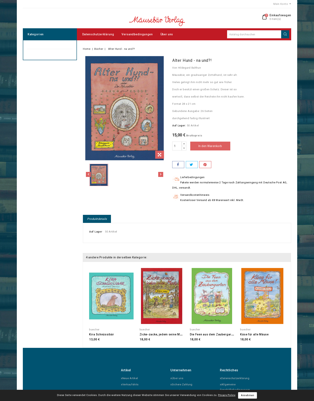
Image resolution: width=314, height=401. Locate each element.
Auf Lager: (179, 125)
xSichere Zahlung (181, 384)
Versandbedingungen (137, 34)
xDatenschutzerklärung (235, 378)
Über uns (166, 34)
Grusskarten (35, 53)
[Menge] (177, 146)
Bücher (31, 44)
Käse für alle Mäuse (254, 334)
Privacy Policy (226, 395)
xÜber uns (176, 378)
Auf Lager (95, 231)
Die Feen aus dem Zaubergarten (213, 334)
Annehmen (247, 395)
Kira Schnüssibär (101, 334)
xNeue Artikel (129, 378)
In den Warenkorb (210, 146)
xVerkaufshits (130, 384)
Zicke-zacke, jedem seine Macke (163, 334)
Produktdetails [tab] (97, 218)
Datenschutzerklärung (98, 34)
